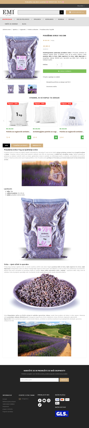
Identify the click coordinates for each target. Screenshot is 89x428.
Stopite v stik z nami (27, 395)
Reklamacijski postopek (9, 401)
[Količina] (58, 65)
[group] (18, 121)
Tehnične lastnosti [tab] (20, 145)
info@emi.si (25, 399)
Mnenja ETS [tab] (37, 145)
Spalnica (37, 19)
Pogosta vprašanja (8, 411)
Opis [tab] (6, 145)
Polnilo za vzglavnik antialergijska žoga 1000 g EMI (26, 132)
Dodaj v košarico (64, 71)
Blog (24, 24)
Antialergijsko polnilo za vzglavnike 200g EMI (51, 132)
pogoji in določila (8, 409)
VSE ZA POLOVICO (23, 19)
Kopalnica (49, 19)
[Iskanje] (39, 12)
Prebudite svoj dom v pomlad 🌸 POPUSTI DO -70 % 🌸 (44, 2)
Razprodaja (7, 19)
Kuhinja (61, 19)
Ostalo (71, 19)
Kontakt (5, 399)
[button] (29, 137)
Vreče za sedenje (11, 24)
